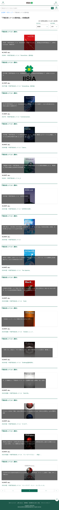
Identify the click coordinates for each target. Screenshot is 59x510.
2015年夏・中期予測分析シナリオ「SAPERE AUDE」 (17, 209)
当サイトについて (12, 502)
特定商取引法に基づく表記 (34, 502)
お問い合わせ (20, 502)
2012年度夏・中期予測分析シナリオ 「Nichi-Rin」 (16, 393)
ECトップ (10, 12)
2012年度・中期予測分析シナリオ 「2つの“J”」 (15, 424)
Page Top (57, 499)
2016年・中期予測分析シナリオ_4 (11, 178)
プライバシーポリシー (45, 502)
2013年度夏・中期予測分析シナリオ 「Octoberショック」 (18, 331)
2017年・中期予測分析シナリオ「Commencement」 (16, 117)
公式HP (3, 12)
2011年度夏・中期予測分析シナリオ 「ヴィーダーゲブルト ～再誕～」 (22, 454)
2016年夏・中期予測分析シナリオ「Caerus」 (14, 147)
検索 (52, 8)
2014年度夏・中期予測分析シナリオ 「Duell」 (15, 301)
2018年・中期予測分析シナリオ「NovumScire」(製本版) (17, 55)
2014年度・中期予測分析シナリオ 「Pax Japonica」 (16, 270)
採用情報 (26, 502)
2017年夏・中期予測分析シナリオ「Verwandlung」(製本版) (18, 86)
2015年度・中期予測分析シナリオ (11, 239)
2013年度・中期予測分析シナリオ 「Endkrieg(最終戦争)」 (18, 362)
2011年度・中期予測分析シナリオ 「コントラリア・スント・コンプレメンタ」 (24, 485)
